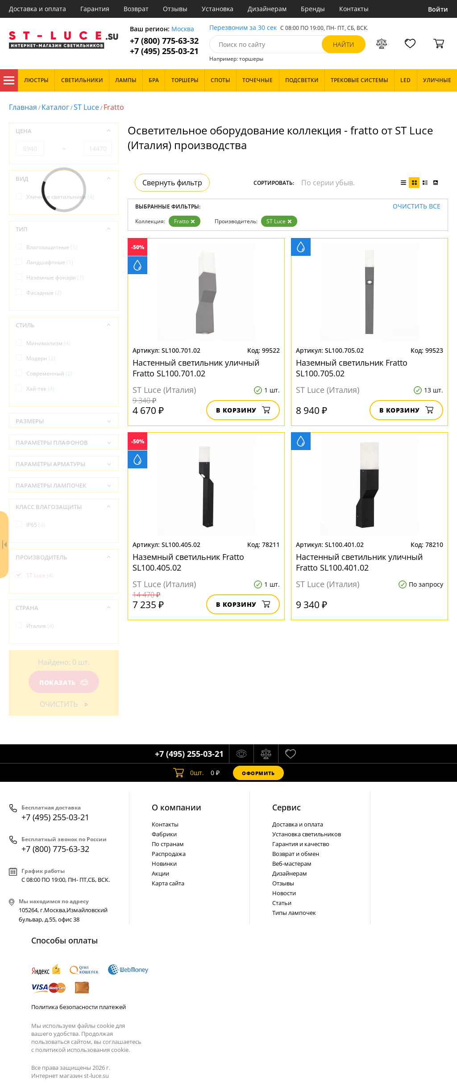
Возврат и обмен (295, 854)
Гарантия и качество (300, 844)
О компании (176, 807)
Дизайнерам (267, 8)
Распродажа (169, 854)
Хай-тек (40, 388)
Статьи (281, 903)
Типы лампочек (294, 913)
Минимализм (48, 343)
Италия (40, 626)
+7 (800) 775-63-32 (164, 41)
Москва (182, 29)
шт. (188, 773)
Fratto (184, 221)
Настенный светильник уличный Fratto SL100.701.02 (196, 368)
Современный (49, 373)
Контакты (354, 8)
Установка (217, 8)
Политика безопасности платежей (78, 1007)
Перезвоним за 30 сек (243, 28)
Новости (284, 893)
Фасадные (44, 292)
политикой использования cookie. (82, 1050)
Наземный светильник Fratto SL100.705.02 (351, 368)
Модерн (40, 358)
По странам (168, 844)
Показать (63, 682)
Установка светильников (306, 834)
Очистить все (416, 206)
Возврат (136, 8)
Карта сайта (168, 883)
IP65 (35, 525)
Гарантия (94, 8)
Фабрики (164, 834)
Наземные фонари (55, 277)
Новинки (164, 864)
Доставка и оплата (37, 8)
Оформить (258, 773)
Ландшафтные (49, 262)
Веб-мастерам (292, 864)
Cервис (286, 807)
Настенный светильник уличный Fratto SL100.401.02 (359, 562)
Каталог (9, 80)
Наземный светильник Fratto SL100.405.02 (188, 562)
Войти (438, 9)
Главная (23, 107)
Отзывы (175, 8)
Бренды (313, 8)
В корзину (243, 410)
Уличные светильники (60, 196)
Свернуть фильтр (172, 183)
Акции (160, 873)
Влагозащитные (51, 247)
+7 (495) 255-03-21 (164, 51)
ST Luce (86, 107)
